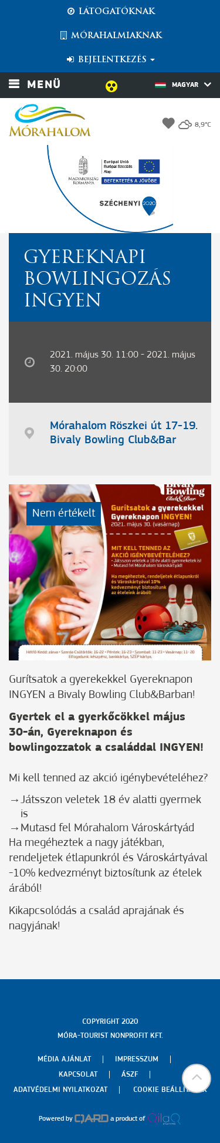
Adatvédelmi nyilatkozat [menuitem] (60, 1090)
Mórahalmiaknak (110, 36)
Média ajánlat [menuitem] (64, 1059)
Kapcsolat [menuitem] (78, 1074)
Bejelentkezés (110, 60)
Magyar (183, 84)
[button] (196, 1078)
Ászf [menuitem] (129, 1074)
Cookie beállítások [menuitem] (170, 1090)
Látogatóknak (110, 11)
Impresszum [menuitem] (136, 1059)
